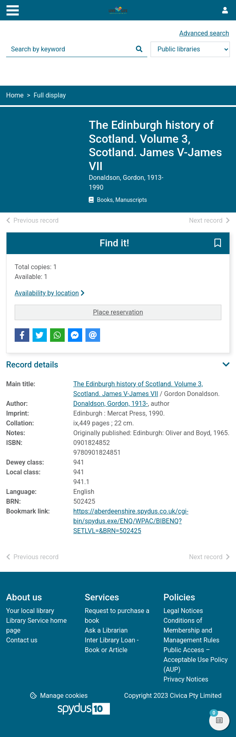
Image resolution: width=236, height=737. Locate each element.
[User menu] (225, 10)
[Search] (139, 49)
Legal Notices (183, 611)
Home (15, 95)
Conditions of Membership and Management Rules (192, 630)
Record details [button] (32, 365)
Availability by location (50, 293)
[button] (217, 244)
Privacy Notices (186, 679)
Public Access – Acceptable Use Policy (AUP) (196, 659)
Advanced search (204, 33)
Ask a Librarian (106, 630)
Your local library (30, 611)
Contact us (21, 640)
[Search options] (190, 49)
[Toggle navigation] (13, 9)
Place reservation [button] (157, 311)
